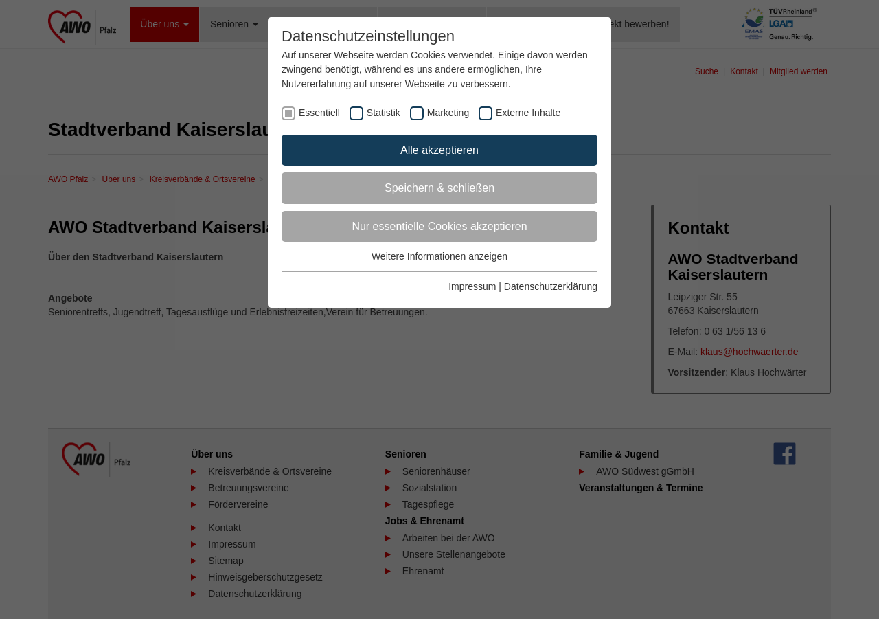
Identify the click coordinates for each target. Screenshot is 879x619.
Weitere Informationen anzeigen (439, 256)
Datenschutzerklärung (550, 286)
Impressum (472, 286)
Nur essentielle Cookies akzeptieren (439, 226)
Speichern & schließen (439, 188)
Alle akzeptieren (439, 150)
